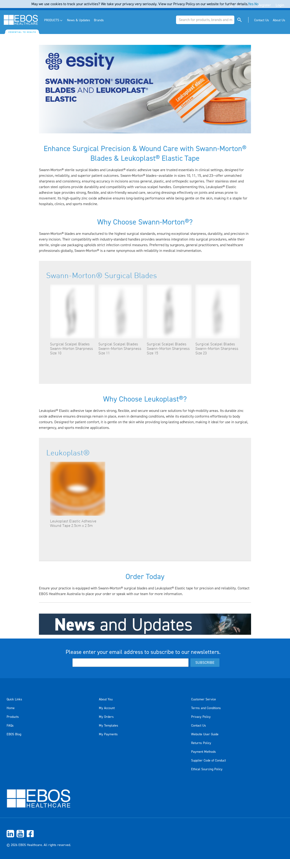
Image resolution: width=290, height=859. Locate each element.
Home (11, 708)
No (256, 4)
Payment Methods (203, 752)
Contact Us (198, 726)
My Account (107, 708)
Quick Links (14, 699)
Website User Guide (205, 734)
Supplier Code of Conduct (208, 760)
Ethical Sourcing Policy (207, 769)
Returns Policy (201, 743)
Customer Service (203, 699)
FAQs (10, 726)
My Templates (108, 726)
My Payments (108, 734)
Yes (250, 4)
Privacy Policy (201, 717)
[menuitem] (53, 20)
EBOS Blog (14, 734)
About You (106, 699)
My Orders (106, 717)
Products (13, 717)
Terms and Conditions (206, 708)
